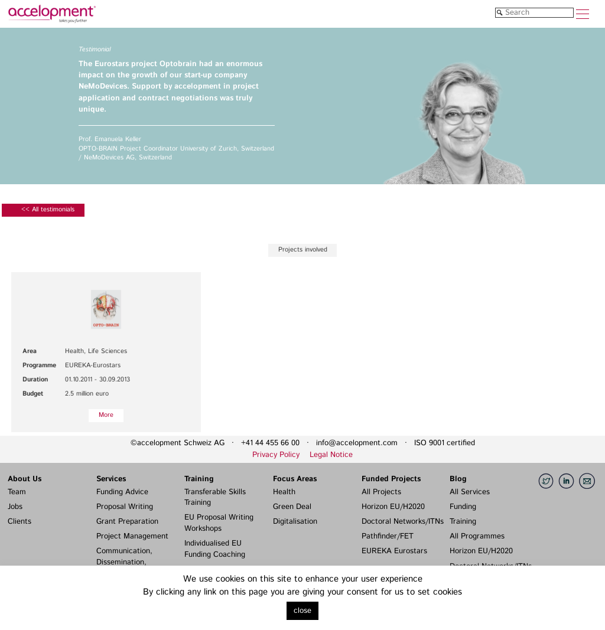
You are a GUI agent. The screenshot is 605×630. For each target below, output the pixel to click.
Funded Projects (391, 479)
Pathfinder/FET (388, 536)
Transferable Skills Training (215, 498)
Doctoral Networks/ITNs (403, 521)
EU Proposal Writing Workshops (218, 523)
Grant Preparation (127, 521)
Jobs (15, 507)
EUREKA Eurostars (394, 551)
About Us (24, 479)
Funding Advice (122, 492)
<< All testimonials (47, 209)
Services (111, 479)
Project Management (132, 536)
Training (199, 479)
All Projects (381, 492)
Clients (19, 521)
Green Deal (292, 507)
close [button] (302, 610)
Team (17, 492)
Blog (458, 479)
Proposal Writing (124, 507)
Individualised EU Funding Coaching (214, 549)
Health (284, 492)
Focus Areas (295, 479)
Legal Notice (331, 455)
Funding (463, 507)
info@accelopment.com (357, 443)
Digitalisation (295, 521)
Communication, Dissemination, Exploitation (124, 562)
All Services (470, 492)
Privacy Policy (276, 455)
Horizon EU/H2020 (393, 507)
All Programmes (477, 536)
